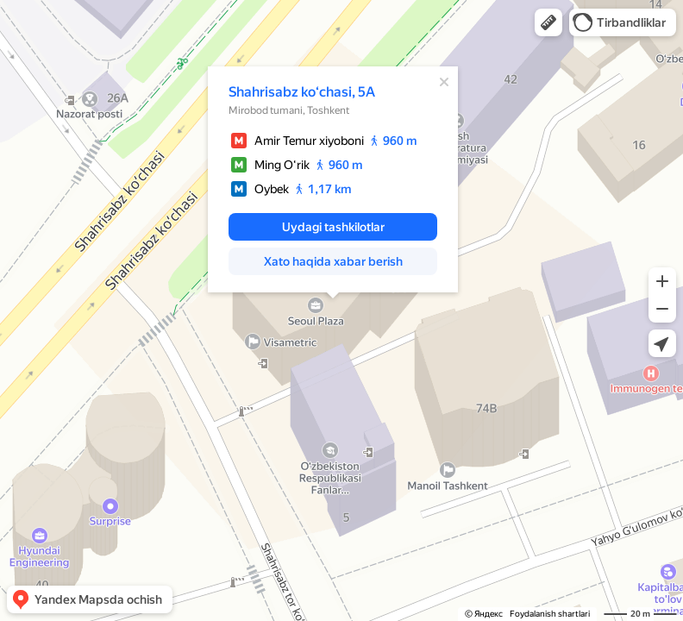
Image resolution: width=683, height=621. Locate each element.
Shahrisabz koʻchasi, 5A (302, 92)
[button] (548, 22)
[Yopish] (444, 82)
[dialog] (333, 179)
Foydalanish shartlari (550, 613)
